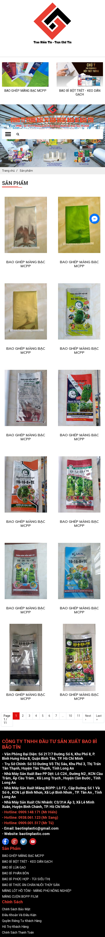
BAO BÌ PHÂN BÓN (15, 744)
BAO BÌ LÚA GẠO (14, 738)
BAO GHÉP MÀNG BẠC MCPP (25, 134)
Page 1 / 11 (7, 590)
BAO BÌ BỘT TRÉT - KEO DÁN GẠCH (27, 732)
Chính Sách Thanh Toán (18, 803)
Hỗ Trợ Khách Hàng (15, 797)
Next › (88, 588)
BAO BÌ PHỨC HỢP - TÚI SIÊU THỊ (26, 750)
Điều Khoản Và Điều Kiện (19, 786)
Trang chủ (9, 835)
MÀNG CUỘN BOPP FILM (20, 767)
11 (78, 586)
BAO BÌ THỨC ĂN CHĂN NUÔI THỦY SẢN (30, 756)
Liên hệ (7, 852)
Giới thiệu (8, 840)
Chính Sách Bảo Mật (16, 780)
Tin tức (7, 846)
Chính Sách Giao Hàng (17, 809)
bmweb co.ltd (61, 867)
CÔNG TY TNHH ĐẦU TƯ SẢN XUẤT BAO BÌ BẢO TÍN (66, 863)
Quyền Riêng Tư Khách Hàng (22, 791)
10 (70, 586)
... (63, 586)
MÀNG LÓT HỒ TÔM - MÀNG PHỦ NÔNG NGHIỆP (36, 761)
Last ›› (99, 588)
